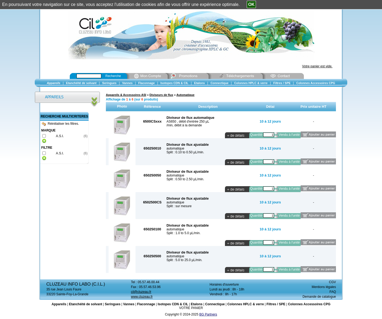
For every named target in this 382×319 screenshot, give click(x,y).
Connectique (215, 304)
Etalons (196, 304)
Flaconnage (146, 304)
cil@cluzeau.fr (141, 292)
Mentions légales (324, 287)
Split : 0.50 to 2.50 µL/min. (185, 179)
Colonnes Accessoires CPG (309, 304)
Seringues (112, 304)
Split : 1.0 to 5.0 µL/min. (183, 233)
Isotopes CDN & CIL (173, 304)
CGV (332, 282)
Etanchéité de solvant (85, 304)
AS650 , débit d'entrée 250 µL (187, 121)
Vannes (128, 304)
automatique (175, 148)
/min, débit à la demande (184, 125)
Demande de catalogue (319, 297)
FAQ (332, 292)
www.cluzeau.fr (142, 297)
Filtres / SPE (275, 304)
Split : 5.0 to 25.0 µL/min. (184, 260)
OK (251, 4)
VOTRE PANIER (191, 308)
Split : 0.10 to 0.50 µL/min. (185, 152)
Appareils (58, 304)
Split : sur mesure (179, 206)
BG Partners (208, 314)
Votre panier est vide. (317, 66)
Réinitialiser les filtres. (60, 124)
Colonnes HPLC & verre (245, 304)
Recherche (113, 76)
